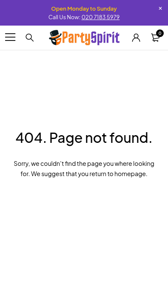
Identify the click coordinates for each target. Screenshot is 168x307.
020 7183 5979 (100, 17)
